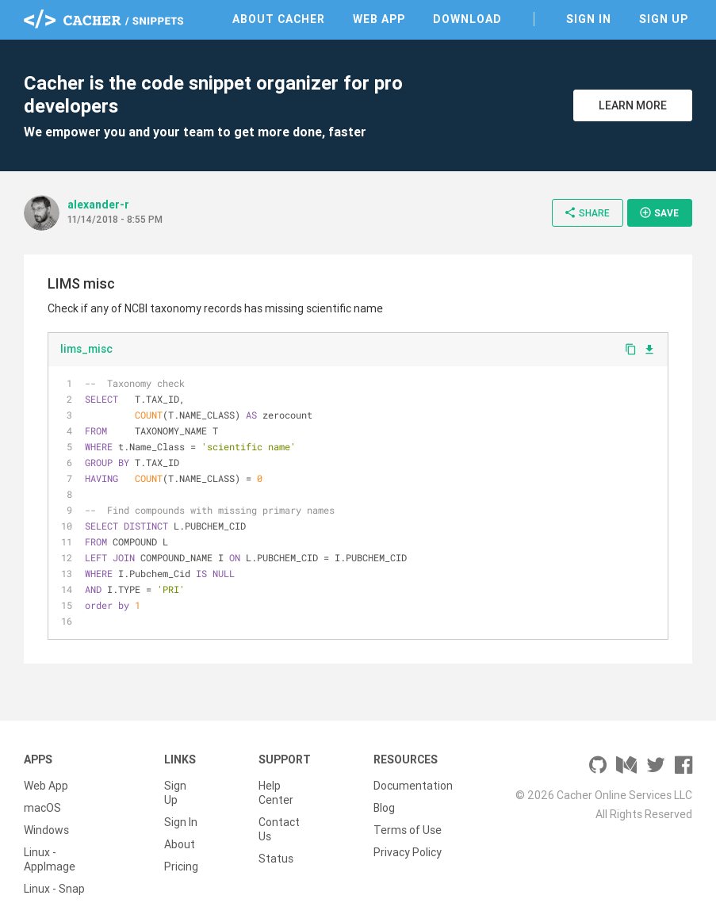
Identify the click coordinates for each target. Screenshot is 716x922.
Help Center (275, 793)
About (179, 844)
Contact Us (279, 829)
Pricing (181, 866)
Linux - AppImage (49, 859)
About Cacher (278, 19)
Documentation (413, 786)
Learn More (633, 105)
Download (467, 19)
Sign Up (663, 19)
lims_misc (86, 349)
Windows (46, 830)
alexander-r (98, 204)
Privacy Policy (407, 852)
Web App (379, 19)
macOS (42, 808)
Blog (384, 808)
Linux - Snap (54, 889)
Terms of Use (407, 830)
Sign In (588, 19)
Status (275, 858)
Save (659, 212)
